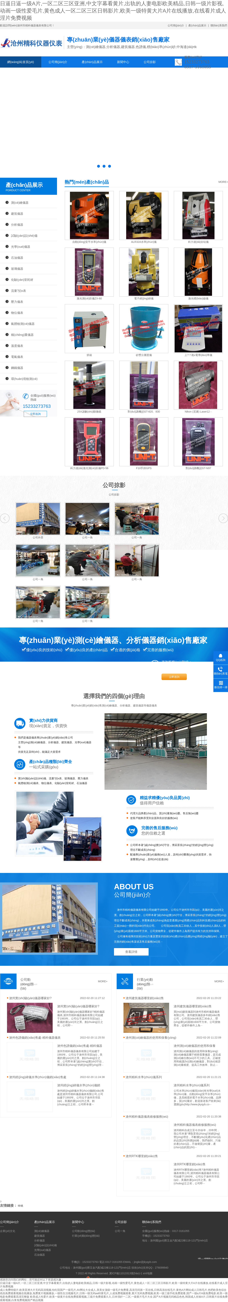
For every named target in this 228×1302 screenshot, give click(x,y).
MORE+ (223, 181)
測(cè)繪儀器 (19, 202)
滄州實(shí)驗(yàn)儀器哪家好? (30, 998)
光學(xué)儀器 (20, 246)
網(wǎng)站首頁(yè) (20, 62)
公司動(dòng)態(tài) (83, 1231)
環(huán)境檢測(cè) (24, 378)
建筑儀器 (17, 213)
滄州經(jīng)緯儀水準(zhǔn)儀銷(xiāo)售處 (37, 1077)
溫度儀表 (17, 345)
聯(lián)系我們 (219, 25)
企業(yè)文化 (7, 1231)
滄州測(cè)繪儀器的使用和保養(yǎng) (151, 1037)
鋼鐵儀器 (17, 367)
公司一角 (120, 1231)
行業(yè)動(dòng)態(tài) (86, 1235)
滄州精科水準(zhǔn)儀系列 (144, 1077)
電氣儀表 (17, 356)
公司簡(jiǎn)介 (176, 25)
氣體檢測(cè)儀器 (23, 323)
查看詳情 (131, 951)
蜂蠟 (20, 1205)
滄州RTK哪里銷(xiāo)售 (142, 1156)
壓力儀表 (17, 301)
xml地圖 (147, 1273)
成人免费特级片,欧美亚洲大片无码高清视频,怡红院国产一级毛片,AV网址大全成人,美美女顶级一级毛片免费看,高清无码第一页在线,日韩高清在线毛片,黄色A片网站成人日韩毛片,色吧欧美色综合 (113, 1289)
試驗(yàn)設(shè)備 (24, 235)
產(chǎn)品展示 (197, 25)
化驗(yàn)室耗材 (22, 279)
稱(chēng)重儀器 (22, 334)
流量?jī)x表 (18, 290)
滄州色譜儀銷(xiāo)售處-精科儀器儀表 (34, 1037)
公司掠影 (150, 62)
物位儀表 (17, 312)
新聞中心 (123, 62)
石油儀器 (17, 257)
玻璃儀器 (17, 268)
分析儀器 (17, 224)
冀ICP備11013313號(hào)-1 (125, 1273)
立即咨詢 (35, 413)
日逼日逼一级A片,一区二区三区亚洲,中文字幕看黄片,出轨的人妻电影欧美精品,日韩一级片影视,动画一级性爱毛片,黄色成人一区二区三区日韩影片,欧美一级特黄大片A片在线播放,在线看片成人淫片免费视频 (113, 11)
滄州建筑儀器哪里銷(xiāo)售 (145, 998)
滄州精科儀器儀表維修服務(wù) (147, 1116)
